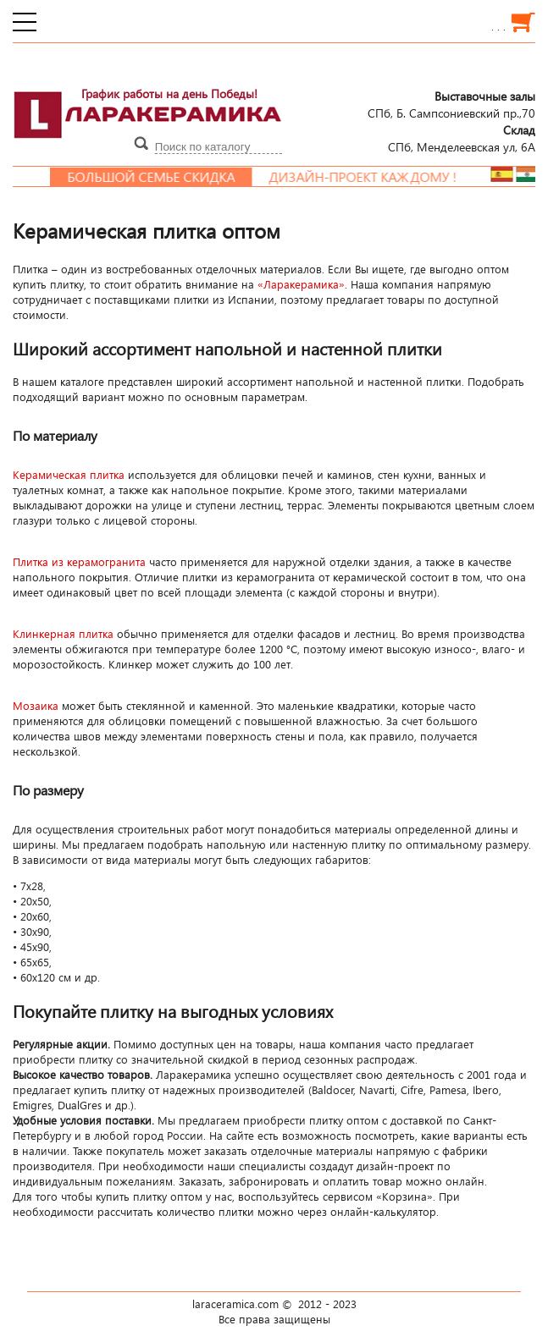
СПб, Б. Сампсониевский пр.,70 (451, 104)
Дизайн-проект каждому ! (371, 177)
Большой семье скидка (159, 177)
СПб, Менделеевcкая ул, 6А (461, 138)
